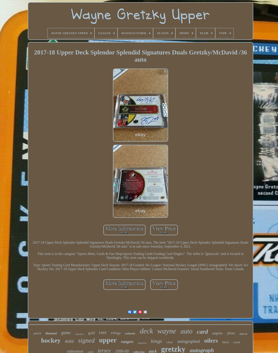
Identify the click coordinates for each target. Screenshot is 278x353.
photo (231, 333)
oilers (211, 340)
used (236, 342)
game (66, 332)
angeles (217, 333)
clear (169, 342)
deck (146, 331)
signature (79, 334)
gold (91, 333)
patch (37, 333)
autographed (188, 341)
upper (108, 340)
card (202, 331)
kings (156, 341)
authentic (130, 333)
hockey (51, 340)
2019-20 (243, 334)
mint (69, 341)
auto (186, 331)
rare (102, 332)
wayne (166, 331)
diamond (51, 333)
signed (86, 340)
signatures (142, 343)
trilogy (116, 333)
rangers (127, 342)
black (225, 342)
